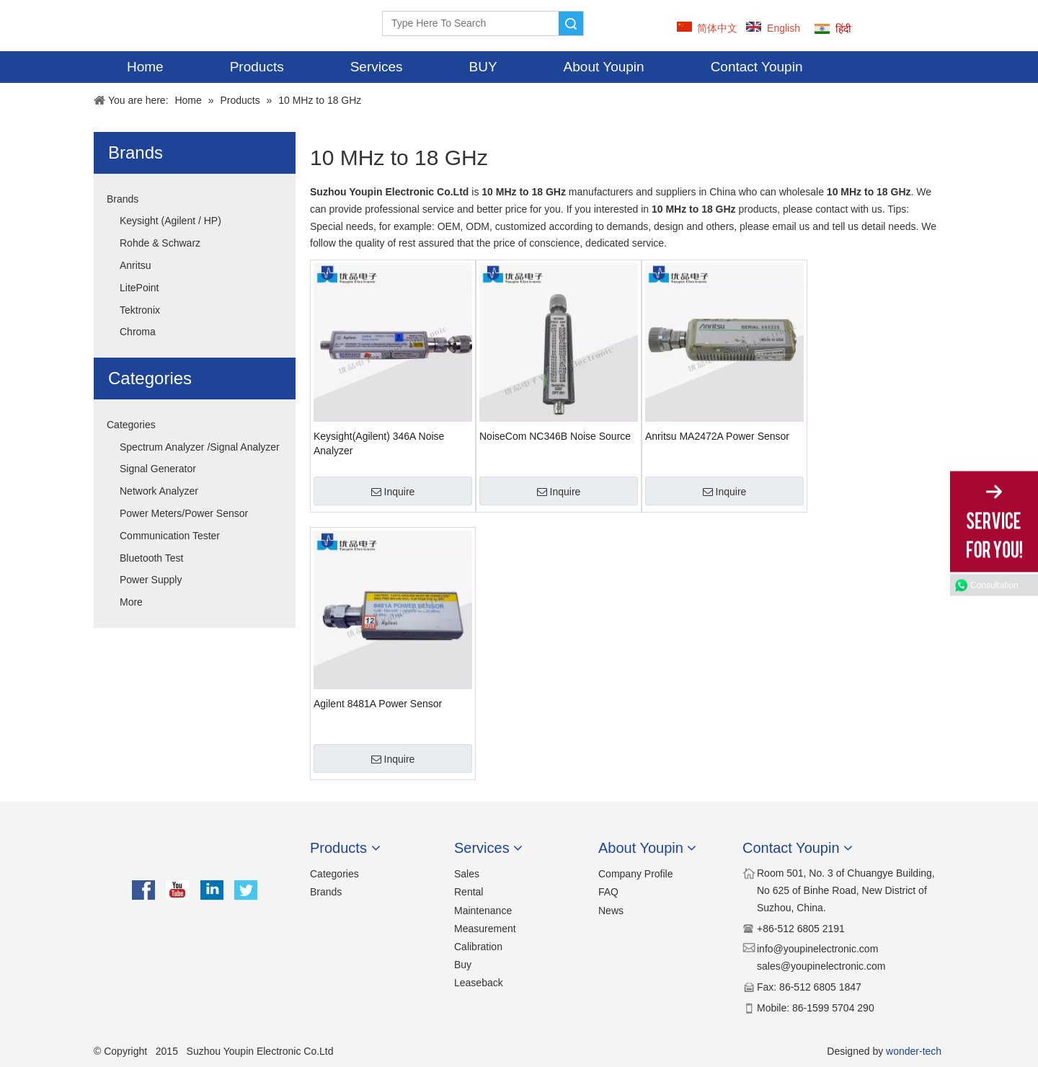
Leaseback (478, 982)
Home (145, 66)
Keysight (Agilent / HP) (170, 220)
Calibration (478, 946)
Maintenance (483, 910)
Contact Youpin (757, 66)
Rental (468, 892)
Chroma (138, 331)
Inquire (393, 491)
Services (376, 66)
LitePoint (139, 287)
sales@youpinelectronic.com (821, 966)
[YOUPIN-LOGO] (119, 25)
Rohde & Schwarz (160, 243)
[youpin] (194, 854)
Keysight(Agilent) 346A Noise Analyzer (379, 443)
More (131, 602)
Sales (466, 874)
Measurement (485, 928)
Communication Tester (170, 535)
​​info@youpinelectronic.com (817, 949)
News (611, 910)
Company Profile (635, 874)
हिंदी (843, 29)
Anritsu (135, 265)
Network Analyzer (159, 491)
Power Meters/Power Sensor (184, 513)
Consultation (994, 585)
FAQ (608, 892)
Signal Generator (158, 468)
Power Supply (151, 579)
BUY (483, 66)
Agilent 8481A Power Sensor (378, 703)
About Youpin (604, 66)
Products (257, 66)
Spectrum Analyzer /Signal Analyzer (200, 447)
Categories (131, 424)
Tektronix (140, 310)
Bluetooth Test (151, 558)
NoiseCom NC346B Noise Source (555, 436)
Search (571, 23)
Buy (462, 964)
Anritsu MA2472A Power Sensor (717, 436)
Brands (122, 199)
